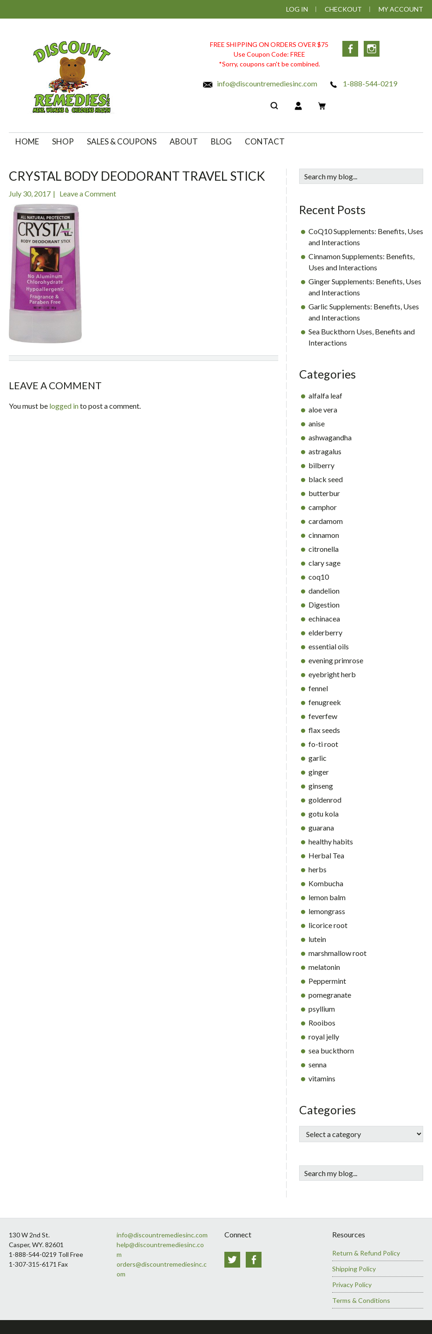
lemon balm (327, 897)
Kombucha (325, 883)
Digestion (324, 604)
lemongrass (326, 911)
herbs (317, 869)
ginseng (320, 785)
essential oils (328, 646)
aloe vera (322, 409)
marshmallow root (337, 952)
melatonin (324, 966)
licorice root (327, 925)
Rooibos (321, 1022)
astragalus (324, 451)
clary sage (324, 562)
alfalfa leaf (325, 395)
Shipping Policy (354, 1269)
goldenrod (324, 799)
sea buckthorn (331, 1050)
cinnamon (323, 534)
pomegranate (329, 994)
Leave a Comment (87, 193)
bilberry (321, 465)
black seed (325, 479)
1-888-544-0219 (362, 83)
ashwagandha (330, 437)
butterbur (324, 493)
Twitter (232, 1260)
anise (316, 423)
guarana (321, 827)
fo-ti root (323, 743)
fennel (318, 688)
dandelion (324, 590)
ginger (318, 771)
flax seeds (324, 730)
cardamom (325, 521)
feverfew (322, 716)
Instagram (372, 49)
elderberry (325, 632)
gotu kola (323, 813)
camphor (322, 507)
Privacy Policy (352, 1284)
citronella (323, 548)
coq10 (318, 576)
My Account (401, 9)
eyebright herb (332, 674)
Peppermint (327, 980)
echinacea (324, 618)
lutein (317, 939)
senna (317, 1064)
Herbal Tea (326, 855)
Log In (297, 9)
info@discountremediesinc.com (259, 83)
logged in (64, 405)
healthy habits (330, 841)
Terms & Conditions (361, 1300)
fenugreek (324, 702)
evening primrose (335, 660)
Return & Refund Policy (366, 1253)
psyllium (321, 1008)
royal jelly (323, 1036)
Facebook (350, 49)
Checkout (343, 9)
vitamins (321, 1078)
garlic (317, 757)
